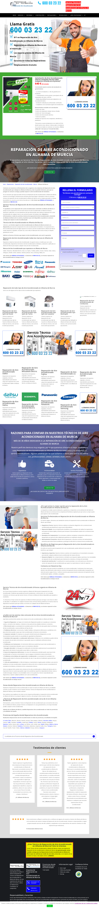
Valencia (22, 728)
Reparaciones (10, 184)
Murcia (35, 184)
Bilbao (50, 720)
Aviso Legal (63, 868)
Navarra (5, 726)
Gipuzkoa (5, 724)
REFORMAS (29, 15)
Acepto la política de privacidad (69, 252)
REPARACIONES (63, 15)
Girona (39, 722)
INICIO (14, 15)
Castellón (19, 722)
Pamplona (20, 726)
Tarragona (50, 726)
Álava (9, 720)
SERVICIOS (20, 15)
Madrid (42, 724)
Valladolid (27, 728)
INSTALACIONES (51, 15)
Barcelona (45, 720)
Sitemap (62, 874)
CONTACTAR (49, 172)
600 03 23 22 (39, 133)
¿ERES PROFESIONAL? (76, 15)
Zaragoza (41, 728)
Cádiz (9, 722)
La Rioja (22, 724)
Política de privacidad (65, 870)
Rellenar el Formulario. (50, 131)
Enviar (91, 255)
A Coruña (5, 720)
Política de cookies (64, 872)
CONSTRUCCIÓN (40, 15)
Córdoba (30, 722)
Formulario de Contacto (35, 882)
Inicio (4, 184)
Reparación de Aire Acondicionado (23, 184)
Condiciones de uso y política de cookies (86, 903)
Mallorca (51, 724)
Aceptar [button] (50, 906)
